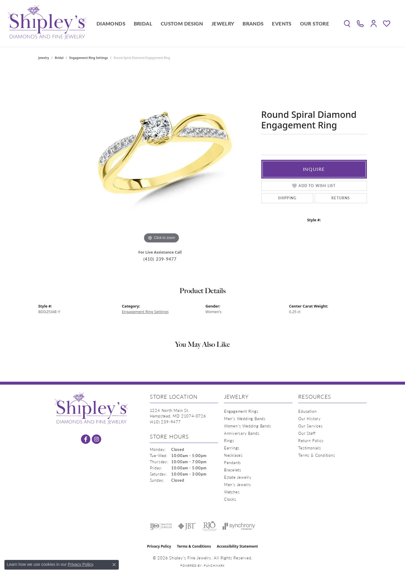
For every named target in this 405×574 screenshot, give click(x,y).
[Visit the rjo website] (209, 526)
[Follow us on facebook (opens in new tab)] (85, 439)
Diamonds (110, 23)
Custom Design (182, 23)
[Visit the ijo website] (161, 526)
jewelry (43, 58)
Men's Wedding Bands (245, 418)
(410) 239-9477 (160, 259)
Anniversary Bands (242, 433)
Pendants (232, 462)
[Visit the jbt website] (187, 526)
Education (307, 411)
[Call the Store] (165, 421)
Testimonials (309, 448)
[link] (360, 23)
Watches (232, 492)
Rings (229, 440)
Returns (340, 198)
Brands (253, 23)
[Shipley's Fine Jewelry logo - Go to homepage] (47, 23)
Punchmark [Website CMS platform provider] (214, 565)
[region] (162, 157)
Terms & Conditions (316, 455)
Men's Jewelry (237, 484)
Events (281, 23)
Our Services (310, 426)
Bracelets (232, 470)
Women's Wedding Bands (247, 426)
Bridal (143, 23)
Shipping (287, 198)
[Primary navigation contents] (213, 23)
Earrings (232, 448)
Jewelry (222, 23)
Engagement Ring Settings (88, 58)
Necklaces (233, 455)
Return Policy (310, 440)
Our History (309, 418)
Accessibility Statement (237, 546)
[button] (347, 23)
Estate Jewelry (238, 477)
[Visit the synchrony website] (239, 526)
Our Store (314, 23)
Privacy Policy (159, 546)
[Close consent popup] (114, 564)
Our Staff (306, 433)
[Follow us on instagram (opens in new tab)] (96, 439)
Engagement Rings (241, 411)
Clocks (230, 499)
